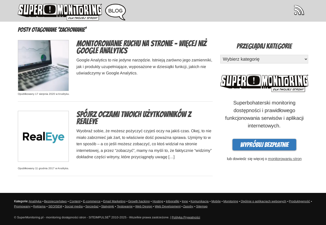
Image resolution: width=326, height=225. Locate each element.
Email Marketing (114, 201)
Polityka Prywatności (186, 217)
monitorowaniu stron (285, 158)
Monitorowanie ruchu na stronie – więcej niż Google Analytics (141, 47)
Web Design (143, 206)
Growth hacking (139, 201)
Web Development (168, 206)
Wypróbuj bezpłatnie (264, 144)
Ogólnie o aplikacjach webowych (263, 201)
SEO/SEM (55, 206)
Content (75, 201)
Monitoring (230, 201)
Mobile (216, 201)
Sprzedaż (92, 206)
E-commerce (92, 201)
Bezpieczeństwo (55, 201)
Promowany (22, 206)
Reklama (39, 206)
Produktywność (299, 201)
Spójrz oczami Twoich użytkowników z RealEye (133, 118)
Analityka (63, 93)
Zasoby (188, 206)
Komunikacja (200, 201)
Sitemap (202, 206)
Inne (185, 201)
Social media (74, 206)
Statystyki (107, 206)
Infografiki (172, 201)
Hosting (158, 201)
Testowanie (125, 206)
